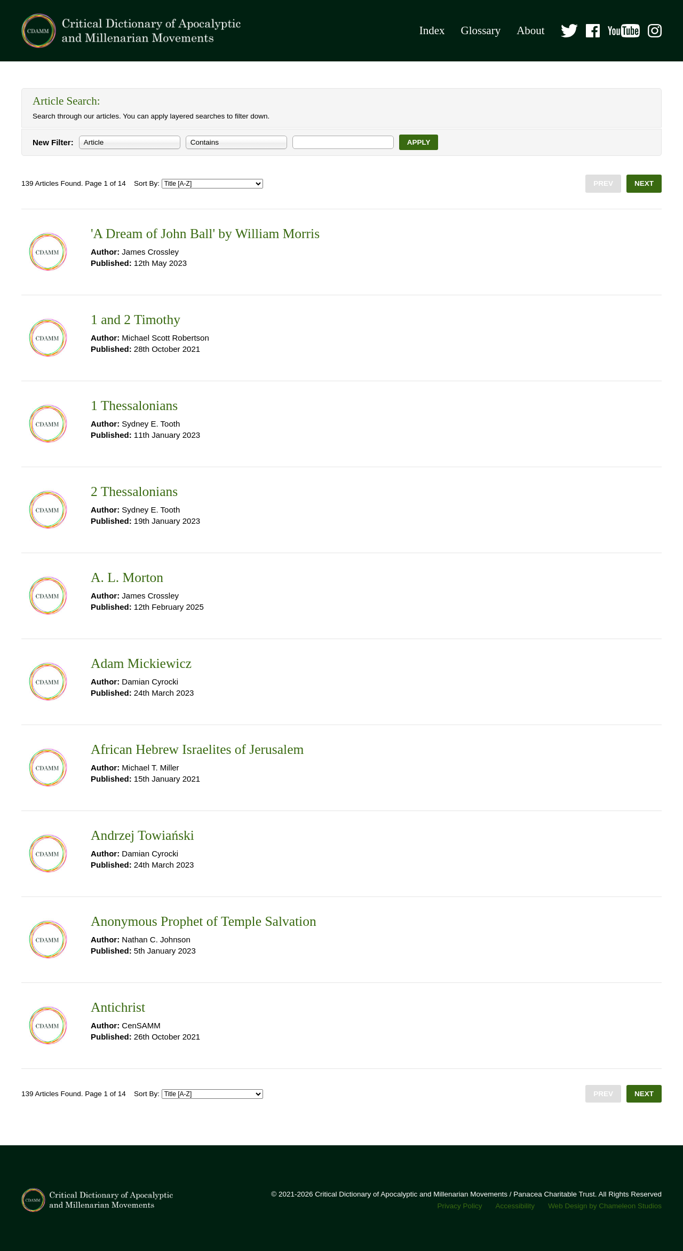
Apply (419, 142)
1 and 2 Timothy (135, 319)
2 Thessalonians (134, 491)
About (531, 30)
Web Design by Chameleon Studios (605, 1206)
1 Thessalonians (134, 405)
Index (432, 30)
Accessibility (515, 1206)
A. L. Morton (127, 577)
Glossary (480, 30)
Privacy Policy (460, 1206)
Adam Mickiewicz (141, 663)
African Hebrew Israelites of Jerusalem (197, 749)
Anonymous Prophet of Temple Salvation (203, 921)
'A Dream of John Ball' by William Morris (205, 233)
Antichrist (118, 1007)
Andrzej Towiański (142, 835)
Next (644, 183)
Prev (603, 183)
